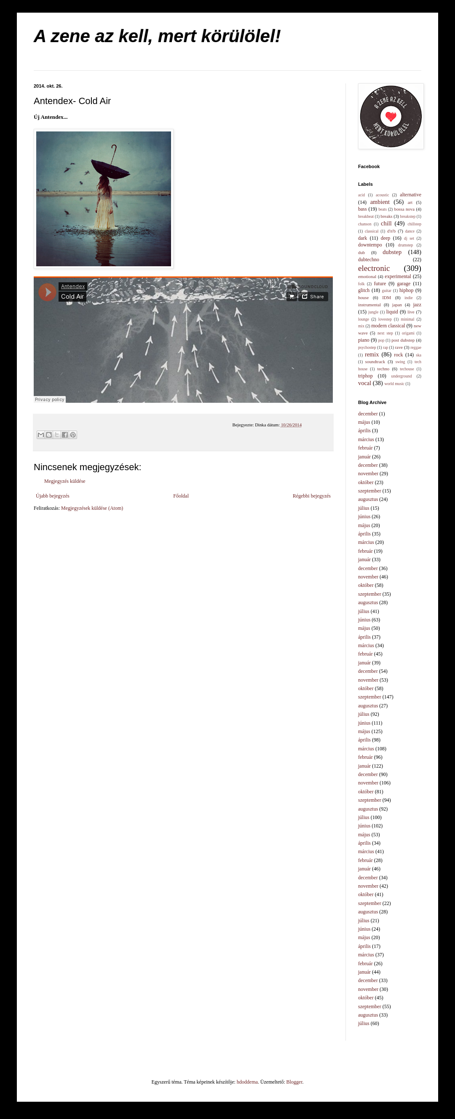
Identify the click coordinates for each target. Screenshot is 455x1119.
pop (381, 340)
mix (361, 326)
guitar (386, 290)
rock (398, 355)
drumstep (405, 245)
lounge (363, 319)
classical (372, 231)
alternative (410, 195)
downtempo (370, 245)
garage (403, 283)
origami (408, 333)
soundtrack (375, 361)
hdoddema (247, 1082)
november (368, 474)
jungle (373, 312)
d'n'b (391, 230)
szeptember (369, 491)
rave (399, 347)
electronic (374, 268)
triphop (365, 376)
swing (400, 361)
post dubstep (403, 340)
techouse (407, 369)
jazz (417, 305)
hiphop (406, 290)
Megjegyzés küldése (65, 481)
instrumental (369, 304)
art (410, 202)
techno (383, 368)
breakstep (408, 216)
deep (386, 238)
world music (394, 383)
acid (361, 195)
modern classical (388, 326)
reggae (415, 347)
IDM (386, 297)
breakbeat (366, 216)
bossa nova (404, 208)
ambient (380, 201)
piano (363, 340)
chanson (364, 224)
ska (418, 355)
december (368, 414)
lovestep (385, 319)
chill (386, 223)
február (365, 448)
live (410, 311)
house (363, 297)
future (380, 283)
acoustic (382, 195)
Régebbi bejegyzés (312, 496)
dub (361, 252)
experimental (398, 276)
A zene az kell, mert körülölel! (157, 36)
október (366, 482)
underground (401, 376)
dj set (409, 238)
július (363, 508)
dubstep (392, 252)
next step (385, 333)
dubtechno (368, 259)
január (364, 457)
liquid (392, 312)
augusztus (368, 499)
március (366, 439)
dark (362, 238)
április (364, 431)
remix (372, 354)
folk (361, 283)
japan (397, 304)
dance (410, 231)
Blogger (294, 1082)
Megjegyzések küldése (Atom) (92, 508)
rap (385, 347)
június (364, 516)
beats (382, 209)
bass (362, 209)
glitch (363, 290)
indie (408, 297)
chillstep (414, 224)
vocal (364, 383)
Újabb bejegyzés (53, 496)
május (364, 422)
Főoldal (181, 496)
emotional (367, 276)
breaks (386, 216)
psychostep (367, 347)
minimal (408, 319)
